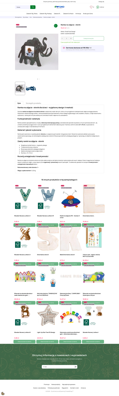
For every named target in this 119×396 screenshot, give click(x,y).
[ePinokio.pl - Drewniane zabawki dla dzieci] (59, 7)
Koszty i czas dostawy (39, 388)
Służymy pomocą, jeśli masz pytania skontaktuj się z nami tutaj (59, 1)
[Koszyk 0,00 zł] (100, 7)
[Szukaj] (22, 7)
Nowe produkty (55, 384)
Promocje (46, 384)
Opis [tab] (19, 103)
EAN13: (63, 33)
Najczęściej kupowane (68, 384)
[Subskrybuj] (75, 366)
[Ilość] (66, 38)
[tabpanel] (36, 52)
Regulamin (65, 388)
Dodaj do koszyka (89, 38)
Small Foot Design (70, 31)
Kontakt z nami (74, 388)
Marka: (63, 31)
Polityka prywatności (54, 388)
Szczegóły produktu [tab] (33, 103)
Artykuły (83, 388)
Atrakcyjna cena (88, 13)
